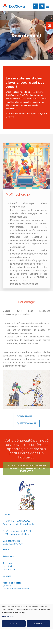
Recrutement (9, 569)
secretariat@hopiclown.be (22, 524)
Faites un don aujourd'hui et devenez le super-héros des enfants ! (26, 471)
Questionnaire (26, 426)
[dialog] (26, 616)
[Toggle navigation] (47, 6)
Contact (7, 576)
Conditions (25, 419)
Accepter (38, 624)
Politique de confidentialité (16, 588)
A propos (7, 563)
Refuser (13, 624)
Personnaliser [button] (8, 616)
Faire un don (9, 556)
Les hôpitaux (9, 566)
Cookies (7, 586)
